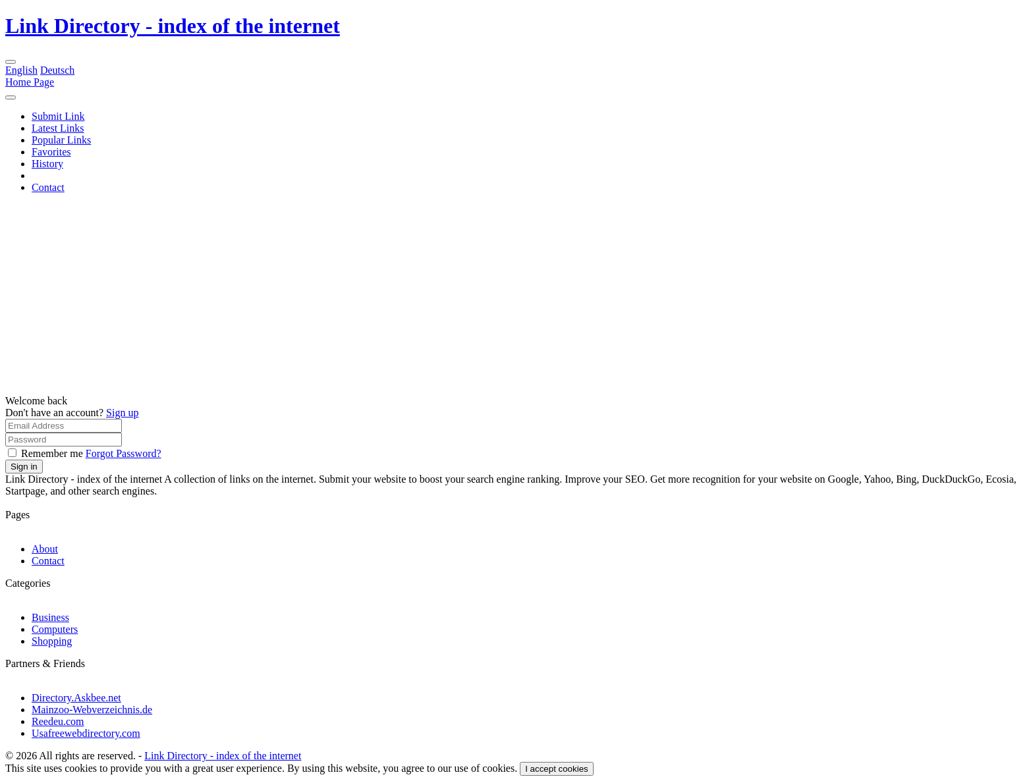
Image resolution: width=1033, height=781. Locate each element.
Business (50, 617)
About (45, 548)
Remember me (53, 453)
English (21, 70)
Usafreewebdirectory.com (86, 733)
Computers (55, 629)
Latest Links (58, 128)
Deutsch (57, 70)
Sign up (122, 412)
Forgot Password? (123, 453)
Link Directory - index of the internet (172, 26)
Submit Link (58, 116)
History (47, 163)
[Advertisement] (516, 296)
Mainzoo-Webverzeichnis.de (92, 709)
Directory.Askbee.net (76, 697)
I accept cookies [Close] (556, 769)
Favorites (51, 151)
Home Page (29, 82)
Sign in (24, 466)
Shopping (52, 641)
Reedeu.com (58, 721)
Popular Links (61, 140)
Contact (48, 187)
